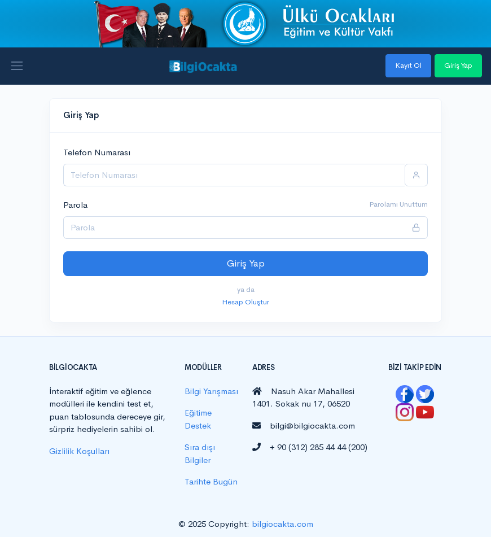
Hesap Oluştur (245, 302)
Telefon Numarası (96, 152)
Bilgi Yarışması (211, 391)
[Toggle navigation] (17, 66)
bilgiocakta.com (282, 523)
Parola (75, 204)
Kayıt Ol (408, 65)
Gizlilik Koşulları (79, 451)
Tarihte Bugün (211, 481)
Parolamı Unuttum (398, 204)
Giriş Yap (458, 65)
